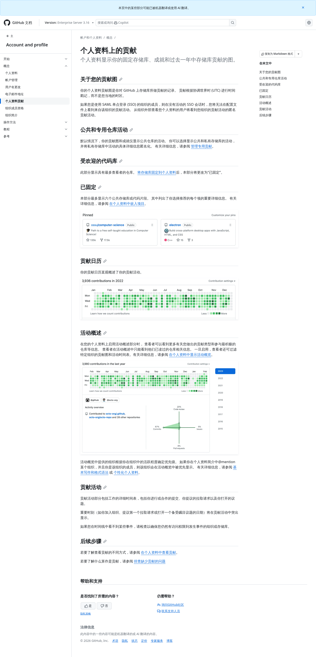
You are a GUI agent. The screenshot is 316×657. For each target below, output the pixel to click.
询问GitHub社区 (170, 604)
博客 (170, 641)
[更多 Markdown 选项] (298, 53)
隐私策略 (85, 613)
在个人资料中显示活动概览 (190, 354)
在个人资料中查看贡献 (158, 552)
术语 (115, 641)
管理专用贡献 (201, 146)
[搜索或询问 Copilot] (166, 22)
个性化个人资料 (126, 472)
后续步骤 (93, 541)
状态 (134, 641)
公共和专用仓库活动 (106, 129)
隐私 (125, 641)
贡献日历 (93, 260)
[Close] (303, 7)
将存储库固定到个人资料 (156, 172)
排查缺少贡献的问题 (149, 561)
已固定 (90, 187)
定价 (144, 641)
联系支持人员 (168, 611)
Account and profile (27, 45)
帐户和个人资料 (91, 37)
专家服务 (157, 641)
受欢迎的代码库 (101, 160)
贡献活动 (93, 487)
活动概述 (93, 332)
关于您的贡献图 (101, 79)
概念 (109, 37)
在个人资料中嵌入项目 (126, 203)
